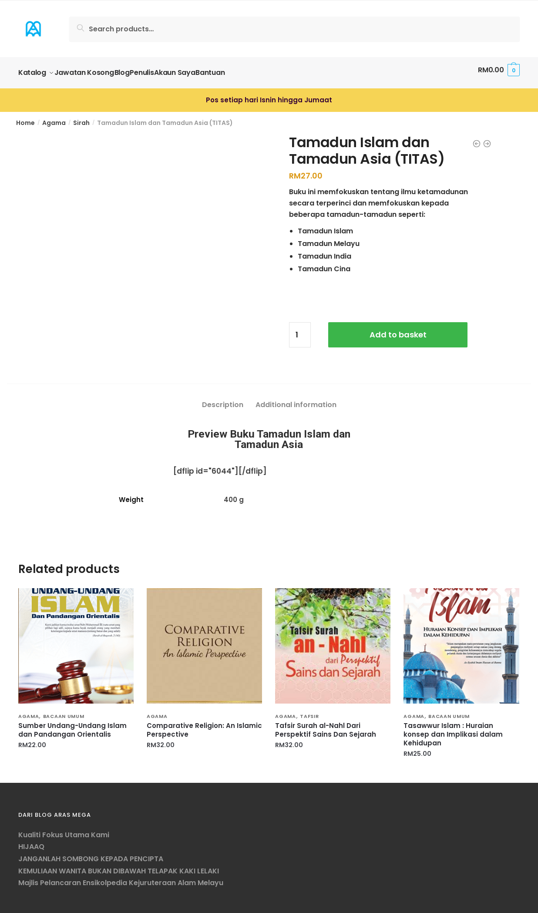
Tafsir (309, 710)
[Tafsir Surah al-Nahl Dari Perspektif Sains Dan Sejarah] (332, 640)
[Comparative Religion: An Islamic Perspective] (204, 640)
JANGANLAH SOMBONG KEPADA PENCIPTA (90, 854)
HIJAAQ (31, 841)
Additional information (296, 399)
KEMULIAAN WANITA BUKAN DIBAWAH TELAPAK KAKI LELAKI (118, 866)
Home (25, 117)
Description (222, 399)
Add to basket (398, 329)
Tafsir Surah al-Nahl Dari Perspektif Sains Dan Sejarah (325, 725)
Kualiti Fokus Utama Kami (63, 830)
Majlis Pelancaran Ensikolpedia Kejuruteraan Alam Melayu (120, 878)
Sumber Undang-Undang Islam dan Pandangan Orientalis (72, 725)
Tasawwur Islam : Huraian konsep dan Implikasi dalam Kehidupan (453, 729)
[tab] (222, 392)
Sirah (81, 117)
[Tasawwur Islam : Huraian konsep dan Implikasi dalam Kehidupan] (461, 640)
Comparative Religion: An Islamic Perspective (204, 725)
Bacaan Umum (63, 710)
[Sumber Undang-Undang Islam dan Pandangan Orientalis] (76, 640)
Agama (54, 117)
